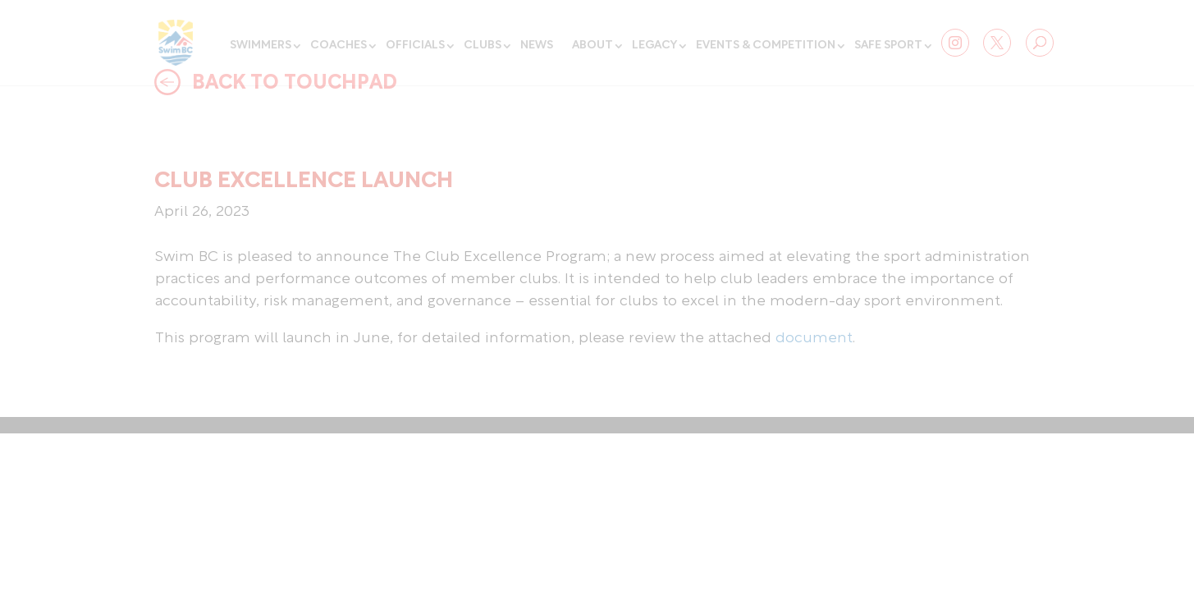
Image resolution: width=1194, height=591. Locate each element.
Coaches (338, 45)
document (814, 339)
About (592, 45)
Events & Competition (765, 45)
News (536, 45)
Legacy (654, 45)
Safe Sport (888, 45)
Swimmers (260, 45)
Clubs (482, 45)
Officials (415, 45)
